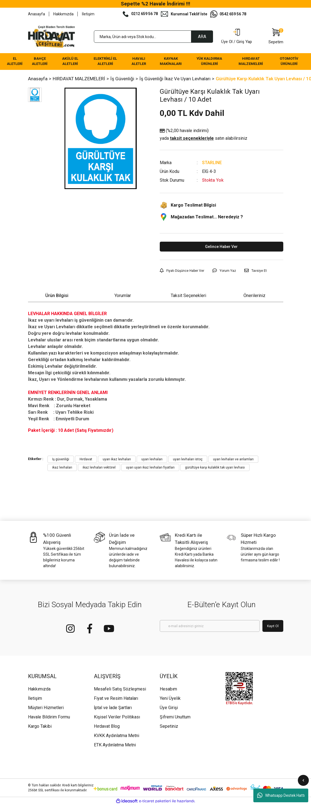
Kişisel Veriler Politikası (117, 717)
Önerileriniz (254, 295)
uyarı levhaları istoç (188, 459)
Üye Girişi (169, 707)
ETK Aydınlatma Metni (115, 744)
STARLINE (212, 162)
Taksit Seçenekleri (188, 295)
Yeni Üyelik (170, 698)
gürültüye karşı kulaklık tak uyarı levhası (215, 467)
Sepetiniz (169, 726)
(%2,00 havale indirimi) (203, 135)
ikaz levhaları (62, 467)
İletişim (88, 14)
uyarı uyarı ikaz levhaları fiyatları (150, 467)
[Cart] (275, 36)
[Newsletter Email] (210, 626)
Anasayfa (36, 14)
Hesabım (168, 689)
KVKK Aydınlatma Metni (116, 735)
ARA (202, 36)
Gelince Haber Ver (221, 246)
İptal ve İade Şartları (113, 707)
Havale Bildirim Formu (49, 717)
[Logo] (51, 37)
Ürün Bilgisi (56, 295)
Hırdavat (86, 459)
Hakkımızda (63, 14)
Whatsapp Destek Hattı (281, 795)
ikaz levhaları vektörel (99, 467)
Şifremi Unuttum (175, 717)
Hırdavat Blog (107, 726)
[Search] (153, 36)
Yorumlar (122, 295)
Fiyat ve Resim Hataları (116, 698)
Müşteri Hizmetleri (46, 707)
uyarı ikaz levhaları (117, 459)
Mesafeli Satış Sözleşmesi (120, 689)
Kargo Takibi (40, 726)
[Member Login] (236, 37)
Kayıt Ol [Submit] (273, 626)
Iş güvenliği (60, 459)
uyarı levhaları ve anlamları (233, 459)
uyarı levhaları (151, 459)
